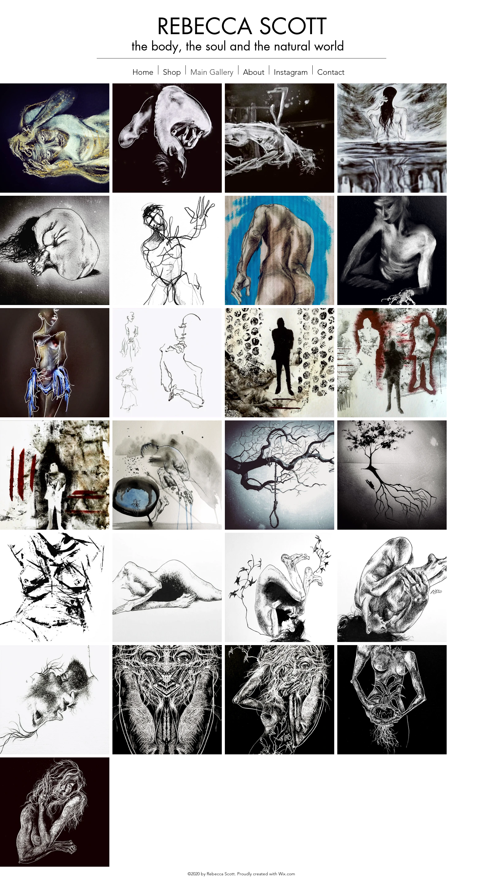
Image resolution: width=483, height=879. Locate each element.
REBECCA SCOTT (242, 26)
